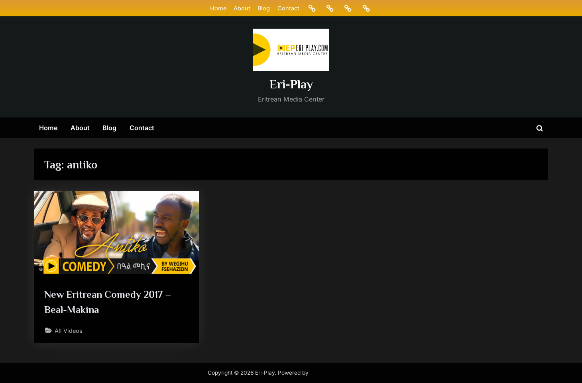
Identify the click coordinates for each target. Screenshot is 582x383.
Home (218, 8)
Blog (264, 8)
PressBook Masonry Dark (342, 372)
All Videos (69, 330)
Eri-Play (291, 84)
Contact (288, 8)
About (242, 8)
